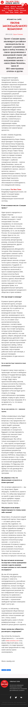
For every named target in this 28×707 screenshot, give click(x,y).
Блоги (3, 10)
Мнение (7, 6)
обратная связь (15, 681)
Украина (10, 10)
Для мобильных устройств (17, 690)
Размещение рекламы (16, 687)
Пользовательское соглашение (18, 688)
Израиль (16, 10)
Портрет (13, 8)
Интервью (20, 6)
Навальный (23, 10)
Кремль (17, 12)
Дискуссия (13, 6)
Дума (21, 12)
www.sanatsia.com (12, 641)
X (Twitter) (4, 670)
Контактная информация (16, 685)
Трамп (7, 12)
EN (22, 4)
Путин (11, 12)
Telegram (8, 670)
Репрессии (6, 8)
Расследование (20, 8)
